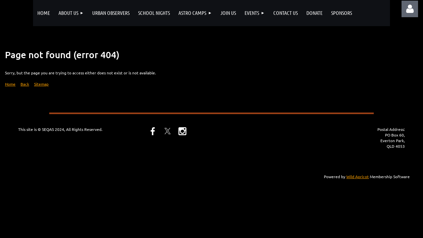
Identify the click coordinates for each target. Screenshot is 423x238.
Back (24, 84)
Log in (410, 9)
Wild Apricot (357, 176)
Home (10, 84)
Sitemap (41, 84)
